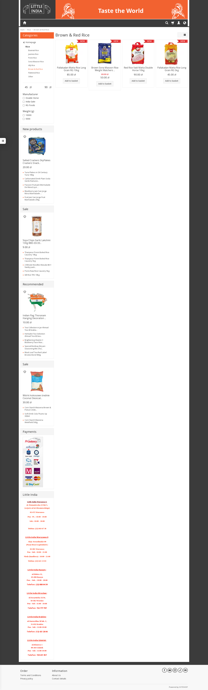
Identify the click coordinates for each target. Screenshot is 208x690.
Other (30, 76)
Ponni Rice (32, 58)
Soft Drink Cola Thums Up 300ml (36, 414)
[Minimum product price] (26, 87)
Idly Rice (31, 65)
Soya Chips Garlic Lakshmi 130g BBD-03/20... (36, 241)
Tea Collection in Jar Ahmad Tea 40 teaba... (37, 328)
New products (32, 129)
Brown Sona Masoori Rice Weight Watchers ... (104, 69)
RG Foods (29, 105)
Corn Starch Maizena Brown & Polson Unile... (38, 408)
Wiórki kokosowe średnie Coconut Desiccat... (36, 397)
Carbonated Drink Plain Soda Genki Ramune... (37, 179)
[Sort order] (179, 34)
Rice (27, 46)
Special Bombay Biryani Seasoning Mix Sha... (35, 347)
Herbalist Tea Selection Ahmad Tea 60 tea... (35, 334)
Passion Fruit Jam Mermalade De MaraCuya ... (37, 186)
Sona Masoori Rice (36, 61)
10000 (27, 115)
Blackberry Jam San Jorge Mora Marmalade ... (36, 192)
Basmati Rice (33, 50)
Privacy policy (26, 678)
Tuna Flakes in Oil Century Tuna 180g (36, 173)
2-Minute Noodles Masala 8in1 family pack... (38, 265)
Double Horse (31, 98)
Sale (25, 209)
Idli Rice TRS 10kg (32, 275)
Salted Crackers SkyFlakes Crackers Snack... (36, 161)
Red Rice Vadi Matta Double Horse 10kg (138, 69)
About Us (56, 675)
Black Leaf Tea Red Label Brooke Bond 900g (36, 353)
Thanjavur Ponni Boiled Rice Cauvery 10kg (37, 253)
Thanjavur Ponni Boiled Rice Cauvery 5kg (37, 259)
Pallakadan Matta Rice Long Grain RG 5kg (171, 69)
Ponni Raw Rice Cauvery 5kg (37, 271)
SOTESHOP (183, 687)
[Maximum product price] (46, 87)
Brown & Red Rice (35, 69)
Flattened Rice (34, 73)
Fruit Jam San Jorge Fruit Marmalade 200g (35, 198)
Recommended (33, 284)
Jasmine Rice (33, 54)
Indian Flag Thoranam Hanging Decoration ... (34, 317)
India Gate (29, 101)
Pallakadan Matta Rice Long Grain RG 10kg (71, 69)
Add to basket (71, 80)
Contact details (59, 678)
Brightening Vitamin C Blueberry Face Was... (34, 341)
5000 (26, 118)
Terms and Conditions (30, 675)
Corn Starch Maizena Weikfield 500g (34, 421)
